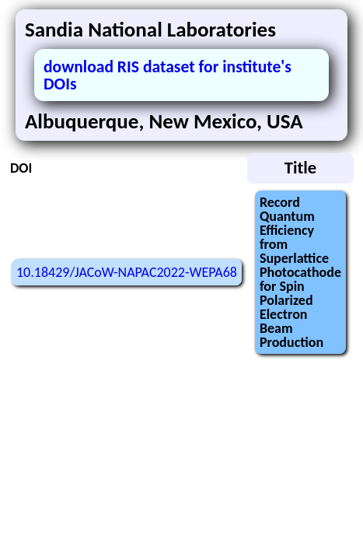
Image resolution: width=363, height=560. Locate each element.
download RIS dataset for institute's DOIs (167, 75)
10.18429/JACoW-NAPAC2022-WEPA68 (126, 272)
